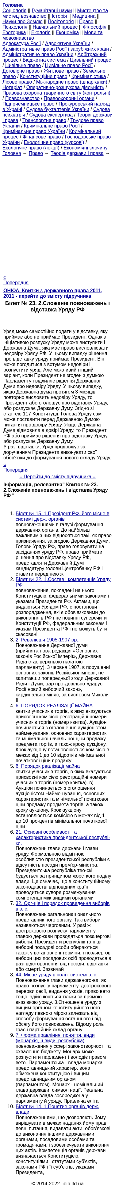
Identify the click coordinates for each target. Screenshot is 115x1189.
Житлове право (61, 71)
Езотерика (14, 32)
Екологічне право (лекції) (30, 147)
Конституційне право (43, 76)
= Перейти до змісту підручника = (57, 476)
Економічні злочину (85, 147)
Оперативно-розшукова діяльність (65, 87)
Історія (59, 16)
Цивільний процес (90, 60)
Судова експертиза (51, 114)
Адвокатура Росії (21, 43)
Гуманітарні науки (52, 10)
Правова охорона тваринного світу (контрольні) (56, 92)
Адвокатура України (67, 43)
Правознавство (22, 98)
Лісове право (17, 81)
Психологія (14, 27)
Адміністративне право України (37, 54)
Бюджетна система (44, 60)
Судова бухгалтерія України (57, 109)
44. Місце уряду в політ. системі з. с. (57, 974)
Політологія (61, 21)
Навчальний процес (55, 27)
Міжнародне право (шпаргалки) (71, 81)
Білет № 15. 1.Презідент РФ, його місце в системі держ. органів (62, 516)
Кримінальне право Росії (52, 125)
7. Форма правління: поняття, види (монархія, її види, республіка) (55, 1038)
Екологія (41, 32)
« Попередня (16, 280)
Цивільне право (23, 65)
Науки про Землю (22, 21)
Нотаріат (12, 87)
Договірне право (21, 71)
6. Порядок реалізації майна (48, 766)
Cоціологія (14, 10)
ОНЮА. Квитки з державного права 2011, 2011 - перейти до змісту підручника (52, 293)
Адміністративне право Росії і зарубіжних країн (55, 49)
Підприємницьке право (28, 103)
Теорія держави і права (77, 153)
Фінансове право (42, 136)
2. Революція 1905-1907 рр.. (47, 639)
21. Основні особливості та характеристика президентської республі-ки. (63, 837)
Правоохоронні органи (69, 98)
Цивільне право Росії (69, 65)
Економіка (67, 32)
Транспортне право (44, 120)
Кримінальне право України (33, 131)
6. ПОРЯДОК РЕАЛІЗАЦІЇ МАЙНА (54, 705)
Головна (11, 153)
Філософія (94, 27)
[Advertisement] (57, 213)
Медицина (83, 16)
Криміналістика (88, 76)
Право (86, 21)
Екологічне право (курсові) (54, 142)
